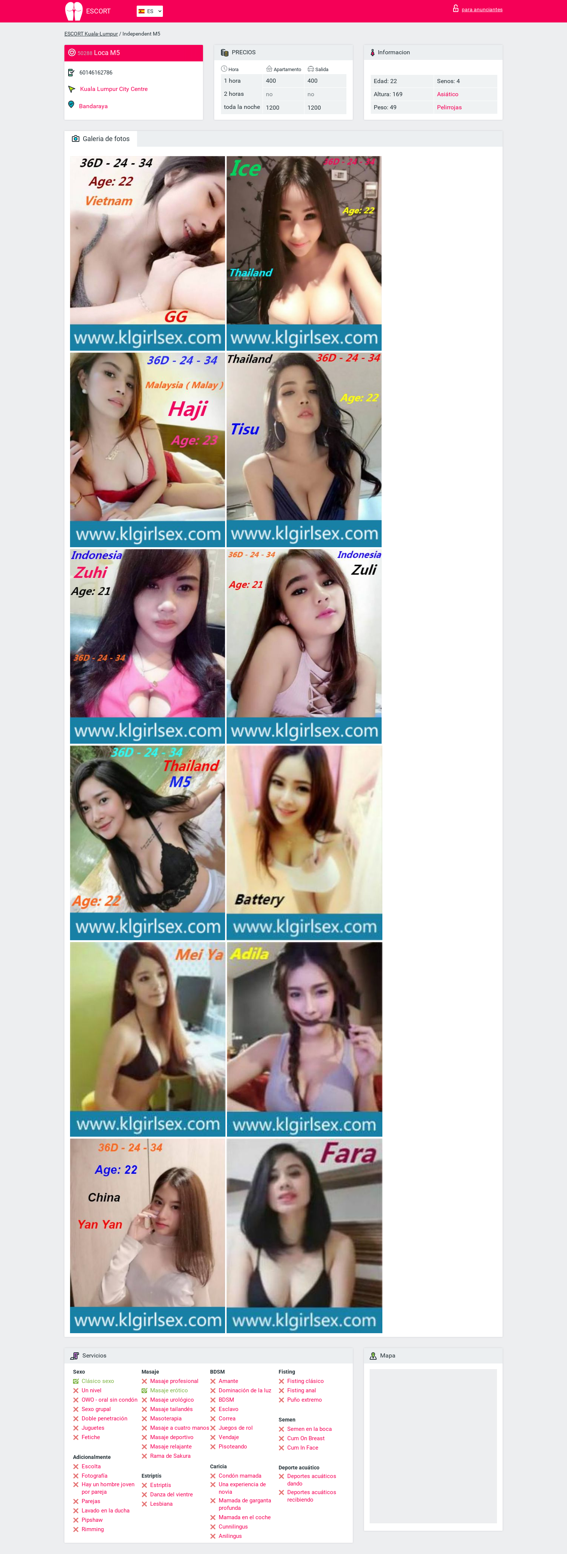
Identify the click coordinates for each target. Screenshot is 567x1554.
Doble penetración (104, 1418)
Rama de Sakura (170, 1456)
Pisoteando (233, 1446)
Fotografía (94, 1475)
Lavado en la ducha (106, 1510)
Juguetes (93, 1427)
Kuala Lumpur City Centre (108, 89)
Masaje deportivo (172, 1437)
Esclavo (229, 1409)
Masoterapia (166, 1418)
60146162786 (95, 72)
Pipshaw (92, 1520)
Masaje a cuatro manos (179, 1427)
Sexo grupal (96, 1409)
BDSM (226, 1399)
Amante (228, 1381)
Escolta (91, 1466)
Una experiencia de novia (242, 1488)
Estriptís (160, 1485)
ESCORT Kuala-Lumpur (91, 34)
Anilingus (230, 1536)
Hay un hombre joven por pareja (108, 1488)
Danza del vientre (171, 1494)
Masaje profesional (174, 1381)
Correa (227, 1418)
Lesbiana (161, 1503)
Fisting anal (301, 1390)
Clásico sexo (98, 1381)
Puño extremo (304, 1399)
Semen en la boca (309, 1429)
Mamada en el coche (245, 1517)
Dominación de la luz (245, 1390)
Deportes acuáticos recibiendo (311, 1496)
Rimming (93, 1529)
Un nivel (91, 1390)
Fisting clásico (305, 1381)
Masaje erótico (169, 1390)
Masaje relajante (171, 1446)
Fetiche (91, 1437)
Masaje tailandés (171, 1409)
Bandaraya (88, 105)
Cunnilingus (233, 1526)
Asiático (447, 94)
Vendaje (229, 1437)
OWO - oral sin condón (109, 1399)
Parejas (91, 1501)
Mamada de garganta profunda (245, 1504)
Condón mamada (240, 1475)
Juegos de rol (236, 1427)
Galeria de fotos (101, 139)
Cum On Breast (306, 1438)
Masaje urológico (172, 1399)
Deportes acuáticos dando (311, 1480)
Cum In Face (302, 1447)
